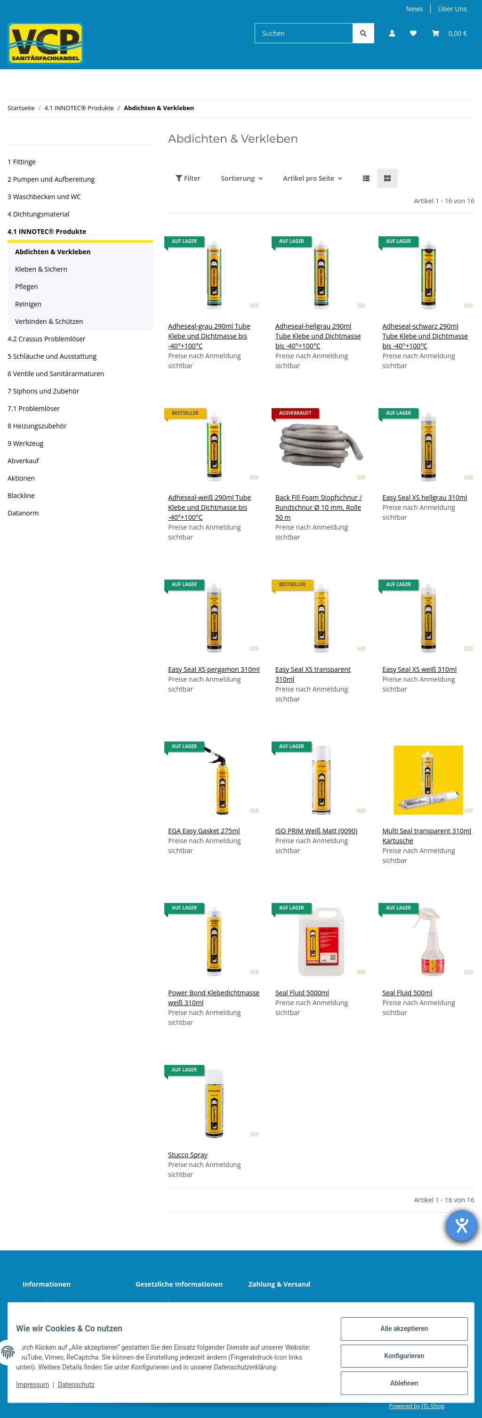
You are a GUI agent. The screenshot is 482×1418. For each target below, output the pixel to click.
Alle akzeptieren (397, 1335)
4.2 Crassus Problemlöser (47, 338)
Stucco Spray (187, 1154)
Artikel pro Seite (309, 178)
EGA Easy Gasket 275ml (204, 830)
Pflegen (26, 286)
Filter (188, 178)
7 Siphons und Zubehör (43, 391)
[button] (392, 33)
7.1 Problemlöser (34, 408)
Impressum (39, 1389)
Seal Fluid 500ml (407, 992)
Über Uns (452, 8)
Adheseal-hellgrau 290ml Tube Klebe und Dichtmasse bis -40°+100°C (318, 336)
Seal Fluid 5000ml (302, 992)
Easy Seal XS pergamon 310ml (213, 669)
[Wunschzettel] (413, 33)
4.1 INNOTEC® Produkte (47, 231)
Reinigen (28, 303)
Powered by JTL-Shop (416, 1406)
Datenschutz (162, 1304)
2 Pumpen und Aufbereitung (51, 179)
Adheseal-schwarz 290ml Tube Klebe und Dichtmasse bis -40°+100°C (425, 336)
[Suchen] (304, 33)
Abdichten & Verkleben (53, 251)
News (414, 8)
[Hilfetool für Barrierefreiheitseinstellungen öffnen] (461, 1225)
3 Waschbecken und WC (44, 196)
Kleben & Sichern (41, 269)
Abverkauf (23, 460)
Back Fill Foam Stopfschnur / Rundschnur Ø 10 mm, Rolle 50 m (318, 507)
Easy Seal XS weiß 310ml (419, 669)
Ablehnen (397, 1384)
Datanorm (23, 512)
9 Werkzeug (25, 443)
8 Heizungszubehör (37, 425)
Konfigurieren (397, 1360)
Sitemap (268, 1304)
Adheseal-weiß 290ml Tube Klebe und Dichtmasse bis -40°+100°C (209, 507)
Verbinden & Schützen (49, 321)
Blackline (21, 495)
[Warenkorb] (449, 33)
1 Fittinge (22, 161)
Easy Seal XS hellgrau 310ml (424, 497)
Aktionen (21, 478)
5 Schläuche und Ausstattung (52, 356)
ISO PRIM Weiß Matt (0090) (316, 830)
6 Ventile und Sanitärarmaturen (56, 373)
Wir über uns (50, 1304)
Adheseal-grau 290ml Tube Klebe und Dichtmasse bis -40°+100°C (209, 336)
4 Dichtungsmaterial (38, 213)
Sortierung (238, 178)
